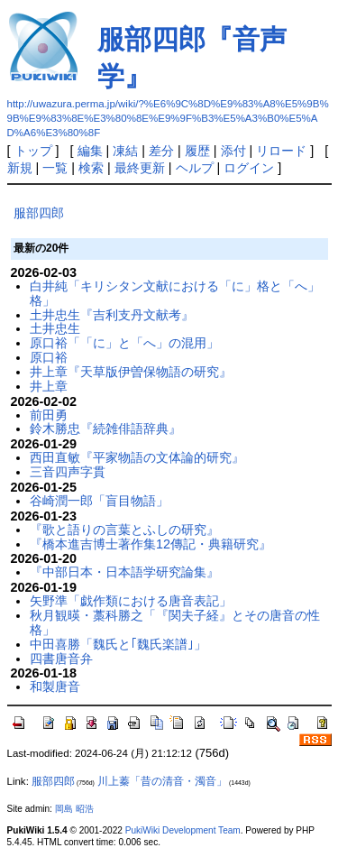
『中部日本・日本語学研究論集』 (124, 572)
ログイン (249, 168)
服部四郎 (39, 213)
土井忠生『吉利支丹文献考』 (112, 315)
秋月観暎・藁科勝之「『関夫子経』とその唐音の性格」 (175, 622)
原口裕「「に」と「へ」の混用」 (124, 343)
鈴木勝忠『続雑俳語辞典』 (105, 428)
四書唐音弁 (61, 658)
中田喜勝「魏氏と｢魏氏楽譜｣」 (118, 644)
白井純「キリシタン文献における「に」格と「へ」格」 (175, 293)
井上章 (49, 386)
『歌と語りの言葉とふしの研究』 (124, 529)
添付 (233, 150)
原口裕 (49, 357)
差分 (161, 150)
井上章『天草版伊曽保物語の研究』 (131, 371)
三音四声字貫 (67, 472)
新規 (19, 168)
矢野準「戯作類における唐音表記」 (131, 601)
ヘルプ (195, 168)
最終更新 (139, 168)
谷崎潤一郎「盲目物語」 (99, 500)
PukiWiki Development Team (183, 830)
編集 (90, 150)
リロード (281, 150)
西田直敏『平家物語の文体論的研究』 (137, 457)
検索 (91, 168)
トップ (33, 150)
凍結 (125, 150)
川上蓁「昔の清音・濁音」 (162, 781)
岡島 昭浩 (74, 809)
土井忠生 (55, 328)
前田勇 (49, 415)
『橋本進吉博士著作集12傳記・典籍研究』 (150, 544)
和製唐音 (55, 686)
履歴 (197, 150)
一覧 (55, 168)
